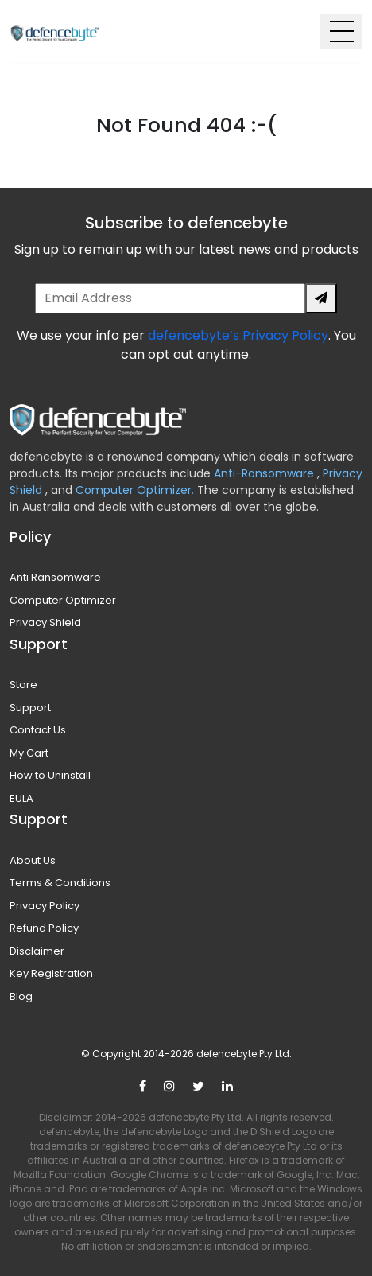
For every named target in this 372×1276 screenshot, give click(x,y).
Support (30, 707)
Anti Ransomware (55, 577)
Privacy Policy (44, 905)
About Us (33, 860)
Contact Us (38, 729)
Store (23, 684)
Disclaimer (37, 951)
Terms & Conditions (60, 882)
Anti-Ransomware (265, 473)
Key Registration (51, 973)
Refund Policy (44, 928)
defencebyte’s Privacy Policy (238, 335)
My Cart (29, 753)
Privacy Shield (45, 622)
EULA (21, 798)
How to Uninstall (50, 775)
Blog (21, 996)
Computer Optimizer (63, 600)
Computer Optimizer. (133, 490)
